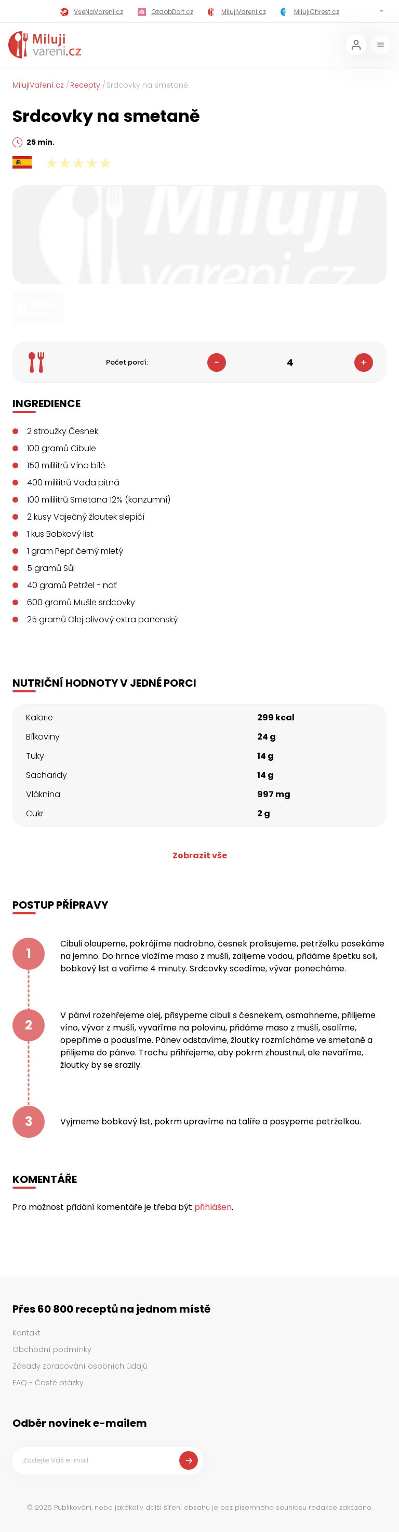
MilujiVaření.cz (38, 85)
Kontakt (26, 1333)
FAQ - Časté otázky (48, 1382)
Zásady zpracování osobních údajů (80, 1366)
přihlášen (213, 1207)
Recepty (85, 85)
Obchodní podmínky (51, 1349)
